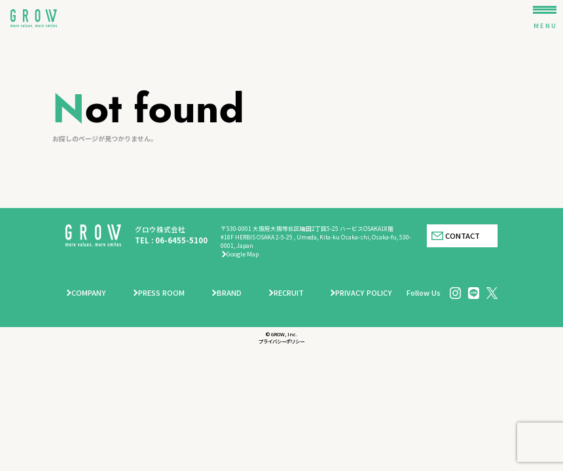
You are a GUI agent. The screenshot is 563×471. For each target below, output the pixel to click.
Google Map (243, 254)
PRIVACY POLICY (363, 292)
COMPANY (88, 292)
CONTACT (462, 235)
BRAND (229, 292)
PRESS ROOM (161, 292)
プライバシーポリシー (281, 341)
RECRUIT (289, 292)
